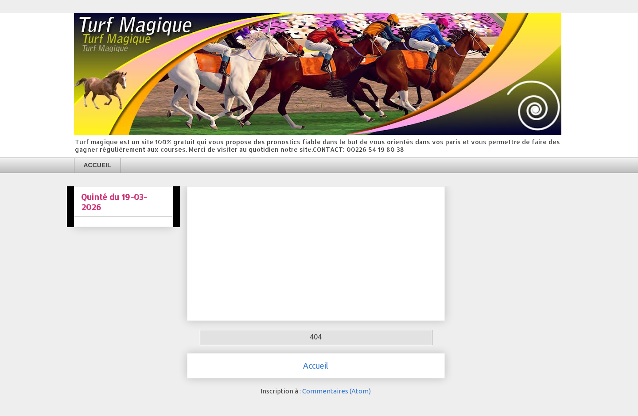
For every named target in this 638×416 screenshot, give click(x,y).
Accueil (315, 365)
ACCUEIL (97, 165)
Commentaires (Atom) (336, 391)
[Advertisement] (316, 252)
